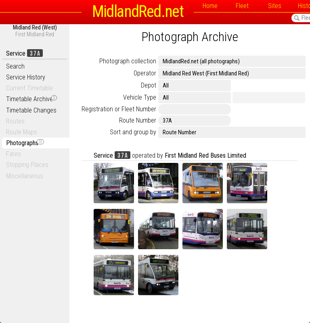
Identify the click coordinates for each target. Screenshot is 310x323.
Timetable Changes (31, 110)
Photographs (25, 143)
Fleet (242, 6)
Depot (148, 85)
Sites (274, 6)
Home (210, 6)
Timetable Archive (31, 99)
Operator (145, 73)
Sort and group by (133, 132)
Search (15, 66)
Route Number (137, 120)
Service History (25, 77)
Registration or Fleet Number (119, 109)
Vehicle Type (139, 97)
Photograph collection (127, 61)
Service (24, 53)
